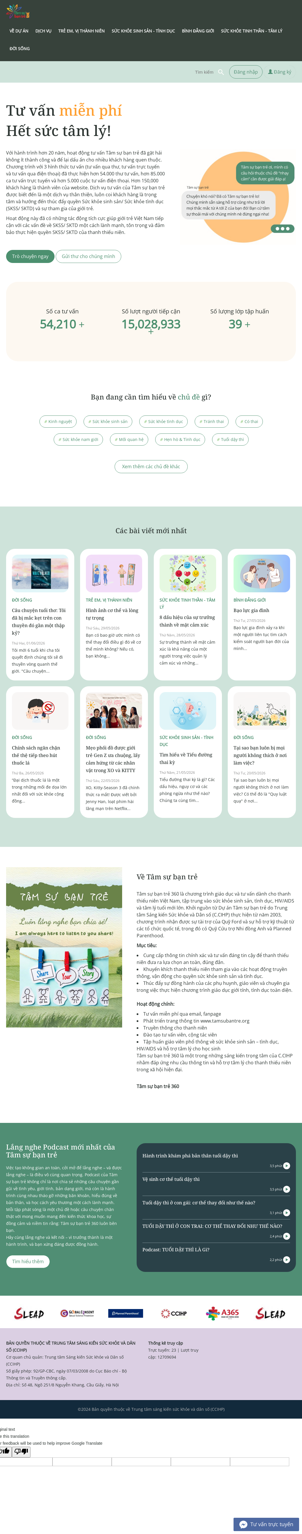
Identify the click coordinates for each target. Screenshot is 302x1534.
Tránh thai (211, 421)
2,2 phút (280, 1259)
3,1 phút (280, 1212)
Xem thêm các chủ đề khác (151, 466)
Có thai (249, 421)
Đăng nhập (246, 72)
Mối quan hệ (129, 439)
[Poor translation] (21, 1452)
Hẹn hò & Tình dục (180, 439)
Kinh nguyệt (58, 421)
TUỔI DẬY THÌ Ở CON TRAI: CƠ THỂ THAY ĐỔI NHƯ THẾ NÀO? (212, 1226)
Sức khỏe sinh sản (108, 421)
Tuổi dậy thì (230, 439)
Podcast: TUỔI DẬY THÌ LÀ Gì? (175, 1249)
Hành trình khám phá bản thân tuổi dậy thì (190, 1155)
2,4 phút (280, 1236)
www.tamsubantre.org (224, 1021)
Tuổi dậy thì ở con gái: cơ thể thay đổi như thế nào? (198, 1202)
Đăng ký (279, 72)
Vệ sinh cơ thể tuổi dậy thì (171, 1179)
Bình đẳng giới (250, 600)
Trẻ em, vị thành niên (109, 600)
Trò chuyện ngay (30, 256)
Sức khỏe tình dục (163, 421)
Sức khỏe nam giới (78, 439)
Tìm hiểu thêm (28, 1261)
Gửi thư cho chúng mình (88, 256)
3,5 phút (280, 1165)
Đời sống (22, 600)
